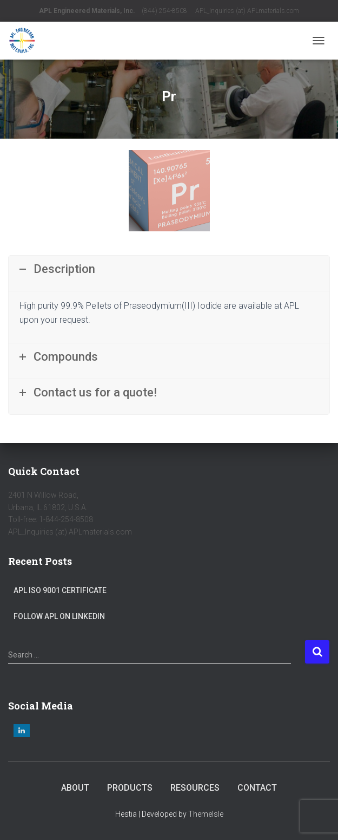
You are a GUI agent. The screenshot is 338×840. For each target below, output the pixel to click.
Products (130, 788)
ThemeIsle (205, 814)
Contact (257, 788)
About (75, 788)
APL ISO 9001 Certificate (60, 590)
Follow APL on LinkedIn (59, 616)
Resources (195, 788)
